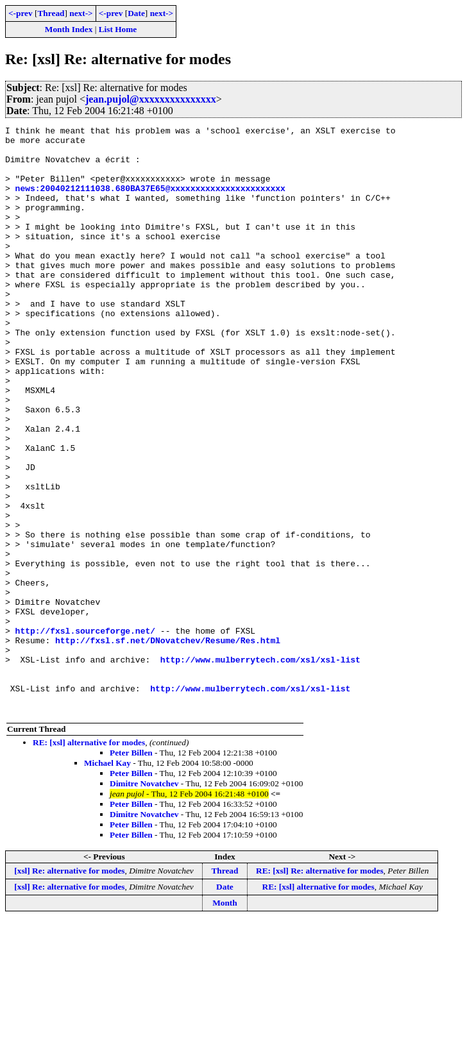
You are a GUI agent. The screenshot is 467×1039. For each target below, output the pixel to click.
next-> (80, 13)
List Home (118, 29)
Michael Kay (107, 880)
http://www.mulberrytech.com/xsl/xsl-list (260, 767)
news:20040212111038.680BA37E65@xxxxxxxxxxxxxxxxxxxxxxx (150, 201)
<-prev (20, 13)
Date (136, 13)
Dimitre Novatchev (144, 901)
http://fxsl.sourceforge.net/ (85, 732)
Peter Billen (131, 870)
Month (224, 1020)
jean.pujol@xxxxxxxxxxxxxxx (150, 99)
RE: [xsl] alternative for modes (89, 860)
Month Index (68, 29)
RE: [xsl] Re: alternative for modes (320, 988)
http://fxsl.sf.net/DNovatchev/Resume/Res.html (167, 744)
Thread (50, 13)
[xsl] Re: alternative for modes (69, 988)
